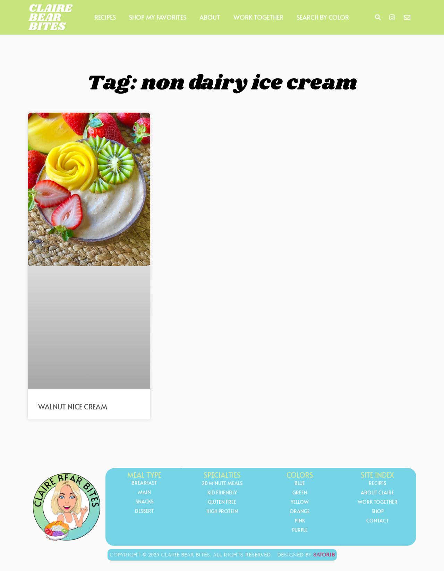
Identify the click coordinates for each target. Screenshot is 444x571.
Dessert (144, 511)
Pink (300, 521)
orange (300, 511)
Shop (378, 511)
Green (299, 493)
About (209, 17)
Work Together (258, 17)
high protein (222, 511)
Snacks (144, 502)
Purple (300, 530)
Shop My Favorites (157, 17)
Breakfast (144, 483)
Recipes (105, 17)
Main (144, 492)
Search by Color (323, 17)
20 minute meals (222, 483)
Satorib (324, 555)
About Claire (377, 493)
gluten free (222, 502)
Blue (299, 483)
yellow (300, 502)
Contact (377, 521)
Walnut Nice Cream (72, 407)
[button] (378, 17)
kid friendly (222, 493)
